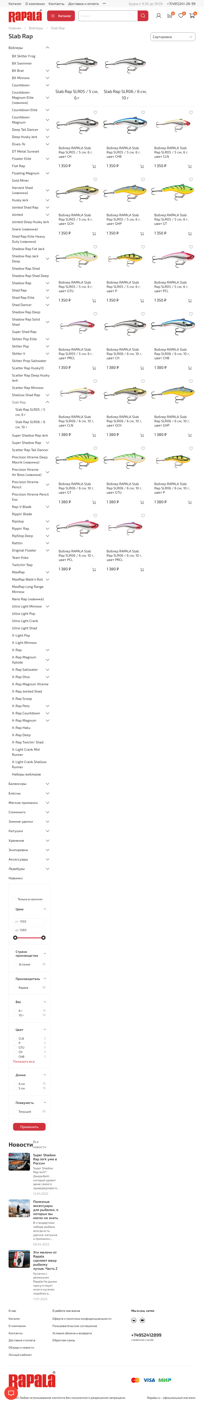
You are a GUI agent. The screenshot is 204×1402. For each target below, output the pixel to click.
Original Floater (24, 550)
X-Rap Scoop (22, 698)
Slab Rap (19, 402)
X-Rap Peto (21, 706)
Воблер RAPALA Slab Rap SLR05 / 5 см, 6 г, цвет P (124, 286)
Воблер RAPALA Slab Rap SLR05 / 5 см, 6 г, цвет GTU (76, 286)
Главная (15, 28)
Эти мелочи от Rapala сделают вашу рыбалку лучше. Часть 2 (45, 1260)
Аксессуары (18, 859)
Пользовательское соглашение (74, 1326)
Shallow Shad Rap (26, 395)
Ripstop (18, 521)
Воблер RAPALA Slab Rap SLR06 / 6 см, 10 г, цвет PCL (76, 555)
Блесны (15, 793)
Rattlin (17, 543)
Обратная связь (63, 1340)
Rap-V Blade (21, 507)
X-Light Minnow (24, 642)
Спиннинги (17, 812)
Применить (29, 1127)
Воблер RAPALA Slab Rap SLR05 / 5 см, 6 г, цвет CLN (171, 152)
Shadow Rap (21, 283)
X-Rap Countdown (26, 713)
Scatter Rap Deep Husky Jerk (30, 377)
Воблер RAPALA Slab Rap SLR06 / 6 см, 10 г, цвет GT (76, 488)
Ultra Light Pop (23, 613)
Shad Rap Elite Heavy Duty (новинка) (28, 238)
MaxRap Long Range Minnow (28, 589)
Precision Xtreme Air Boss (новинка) (27, 472)
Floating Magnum (25, 173)
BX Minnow (21, 78)
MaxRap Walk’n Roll (27, 579)
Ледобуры (17, 869)
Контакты (56, 3)
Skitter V (18, 353)
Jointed (17, 214)
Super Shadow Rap (26, 442)
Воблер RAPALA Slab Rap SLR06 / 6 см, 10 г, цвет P (172, 488)
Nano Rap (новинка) (28, 599)
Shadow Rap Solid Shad (26, 321)
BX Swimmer (22, 63)
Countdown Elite (24, 110)
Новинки (15, 878)
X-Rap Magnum (24, 720)
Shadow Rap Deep (26, 312)
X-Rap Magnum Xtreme (30, 684)
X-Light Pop (21, 635)
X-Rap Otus (21, 677)
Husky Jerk (20, 200)
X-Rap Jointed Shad (27, 691)
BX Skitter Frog (23, 56)
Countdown (21, 85)
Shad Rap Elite (23, 297)
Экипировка (18, 850)
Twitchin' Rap (22, 565)
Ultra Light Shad (24, 628)
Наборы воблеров (26, 774)
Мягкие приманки (23, 802)
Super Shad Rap (24, 332)
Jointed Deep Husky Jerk (30, 222)
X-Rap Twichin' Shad (27, 742)
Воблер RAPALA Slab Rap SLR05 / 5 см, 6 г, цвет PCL (171, 286)
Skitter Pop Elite (24, 339)
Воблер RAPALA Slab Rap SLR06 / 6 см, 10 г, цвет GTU (124, 488)
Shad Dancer (22, 305)
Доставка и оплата (83, 3)
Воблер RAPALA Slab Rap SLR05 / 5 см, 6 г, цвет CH (76, 152)
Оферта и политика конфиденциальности (81, 1318)
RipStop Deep (22, 536)
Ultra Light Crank (25, 621)
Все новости (39, 1144)
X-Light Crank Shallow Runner (29, 764)
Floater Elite (21, 158)
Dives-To (18, 144)
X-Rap (17, 650)
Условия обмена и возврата (72, 1333)
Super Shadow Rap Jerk (30, 435)
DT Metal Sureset (25, 151)
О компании (35, 3)
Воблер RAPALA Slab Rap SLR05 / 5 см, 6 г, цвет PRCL (76, 353)
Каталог (15, 3)
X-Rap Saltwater (25, 669)
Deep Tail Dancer (25, 129)
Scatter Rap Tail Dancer (30, 450)
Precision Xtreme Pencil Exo (30, 496)
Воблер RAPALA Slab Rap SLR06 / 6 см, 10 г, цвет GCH (124, 421)
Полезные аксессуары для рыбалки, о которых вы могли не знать (45, 1209)
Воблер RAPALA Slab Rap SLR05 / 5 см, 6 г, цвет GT (171, 219)
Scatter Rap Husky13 (28, 368)
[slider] (15, 937)
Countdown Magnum (21, 119)
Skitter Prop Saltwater (29, 361)
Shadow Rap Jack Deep (25, 258)
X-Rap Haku (21, 727)
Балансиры (18, 783)
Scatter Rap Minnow (27, 387)
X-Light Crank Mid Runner (26, 751)
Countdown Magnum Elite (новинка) (23, 97)
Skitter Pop (20, 346)
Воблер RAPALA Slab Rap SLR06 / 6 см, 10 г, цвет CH (124, 353)
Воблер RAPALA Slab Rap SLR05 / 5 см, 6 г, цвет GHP (124, 219)
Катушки (16, 831)
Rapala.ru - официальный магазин (171, 1397)
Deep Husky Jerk (24, 137)
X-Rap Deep (21, 735)
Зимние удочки (21, 821)
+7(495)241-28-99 (181, 3)
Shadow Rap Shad (26, 268)
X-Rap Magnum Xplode (24, 659)
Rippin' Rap (20, 528)
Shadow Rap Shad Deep (30, 276)
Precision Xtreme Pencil (25, 484)
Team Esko (20, 557)
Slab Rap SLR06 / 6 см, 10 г (30, 424)
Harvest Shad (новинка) (22, 190)
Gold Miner (20, 180)
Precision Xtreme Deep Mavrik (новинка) (30, 459)
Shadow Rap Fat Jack (28, 249)
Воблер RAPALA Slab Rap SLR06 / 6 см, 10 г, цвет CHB (172, 353)
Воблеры (36, 28)
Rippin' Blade (22, 514)
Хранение (16, 840)
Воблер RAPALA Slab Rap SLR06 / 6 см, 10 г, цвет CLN (76, 421)
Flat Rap (18, 166)
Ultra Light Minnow (27, 606)
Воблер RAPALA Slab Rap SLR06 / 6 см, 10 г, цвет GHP (172, 421)
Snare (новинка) (25, 229)
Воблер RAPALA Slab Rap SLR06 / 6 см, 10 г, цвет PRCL (124, 555)
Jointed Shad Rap (25, 207)
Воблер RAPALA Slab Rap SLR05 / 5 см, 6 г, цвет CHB (124, 152)
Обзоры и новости (21, 1347)
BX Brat (18, 70)
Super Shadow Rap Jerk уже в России (45, 1159)
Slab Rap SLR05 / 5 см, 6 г (30, 411)
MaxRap (18, 572)
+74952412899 (146, 1334)
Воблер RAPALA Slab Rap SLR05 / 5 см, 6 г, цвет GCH (76, 219)
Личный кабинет (20, 1354)
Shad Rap (19, 290)
